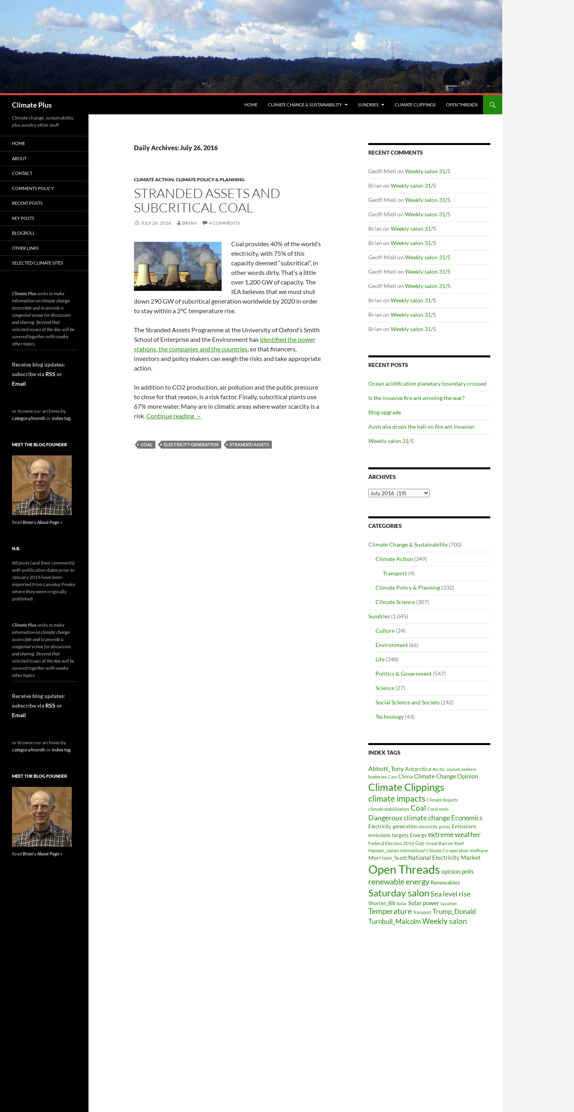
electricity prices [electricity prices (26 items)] (434, 826)
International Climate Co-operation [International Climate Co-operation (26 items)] (434, 850)
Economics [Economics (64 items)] (466, 818)
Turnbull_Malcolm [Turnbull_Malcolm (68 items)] (394, 921)
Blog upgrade (384, 412)
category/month (28, 418)
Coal (147, 444)
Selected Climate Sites (37, 262)
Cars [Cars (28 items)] (392, 776)
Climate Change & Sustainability (305, 104)
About (19, 158)
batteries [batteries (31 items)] (377, 777)
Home (251, 104)
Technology (389, 716)
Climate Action (154, 179)
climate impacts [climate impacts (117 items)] (396, 798)
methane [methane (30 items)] (479, 850)
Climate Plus (32, 104)
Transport (395, 573)
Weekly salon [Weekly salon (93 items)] (444, 921)
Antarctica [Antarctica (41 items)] (418, 768)
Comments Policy (33, 188)
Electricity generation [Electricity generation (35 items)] (392, 826)
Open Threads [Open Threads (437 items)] (404, 869)
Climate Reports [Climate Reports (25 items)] (442, 799)
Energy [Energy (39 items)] (418, 835)
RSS (50, 374)
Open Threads (462, 104)
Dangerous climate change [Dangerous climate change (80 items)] (409, 817)
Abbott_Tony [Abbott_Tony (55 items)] (386, 768)
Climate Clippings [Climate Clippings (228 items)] (406, 787)
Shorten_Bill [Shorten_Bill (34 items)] (381, 903)
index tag (61, 418)
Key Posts (23, 218)
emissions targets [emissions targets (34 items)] (388, 835)
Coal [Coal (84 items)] (418, 808)
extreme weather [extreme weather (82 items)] (454, 834)
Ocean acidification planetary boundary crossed (427, 383)
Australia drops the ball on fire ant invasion (421, 426)
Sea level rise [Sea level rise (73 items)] (450, 894)
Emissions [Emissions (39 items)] (464, 826)
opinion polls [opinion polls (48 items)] (457, 871)
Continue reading (174, 416)
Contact (22, 173)
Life (380, 659)
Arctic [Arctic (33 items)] (438, 769)
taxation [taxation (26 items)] (448, 903)
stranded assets (249, 444)
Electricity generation (191, 444)
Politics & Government (403, 673)
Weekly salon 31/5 (427, 171)
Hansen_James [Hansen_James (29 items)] (383, 850)
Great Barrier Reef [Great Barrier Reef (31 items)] (445, 843)
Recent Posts (27, 203)
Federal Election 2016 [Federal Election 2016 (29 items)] (391, 843)
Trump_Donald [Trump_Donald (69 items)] (454, 911)
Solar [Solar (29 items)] (401, 903)
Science (384, 687)
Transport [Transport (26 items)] (422, 912)
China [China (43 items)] (405, 776)
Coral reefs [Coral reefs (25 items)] (438, 809)
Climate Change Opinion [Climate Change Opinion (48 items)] (446, 776)
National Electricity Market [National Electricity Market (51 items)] (444, 857)
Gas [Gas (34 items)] (420, 843)
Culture (385, 630)
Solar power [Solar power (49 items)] (423, 902)
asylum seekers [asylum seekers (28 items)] (461, 769)
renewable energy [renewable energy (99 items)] (398, 881)
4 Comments (224, 223)
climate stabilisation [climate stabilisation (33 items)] (388, 809)
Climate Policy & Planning (210, 179)
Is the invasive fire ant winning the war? (416, 397)
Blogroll (23, 232)
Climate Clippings (415, 104)
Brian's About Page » (42, 522)
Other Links (25, 248)
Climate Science (395, 601)
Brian (189, 223)
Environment (391, 644)
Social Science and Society (407, 702)
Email (19, 383)
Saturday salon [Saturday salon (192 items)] (398, 892)
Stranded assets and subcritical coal (207, 200)
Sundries (368, 104)
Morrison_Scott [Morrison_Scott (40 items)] (387, 857)
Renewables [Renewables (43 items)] (445, 882)
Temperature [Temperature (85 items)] (390, 911)
